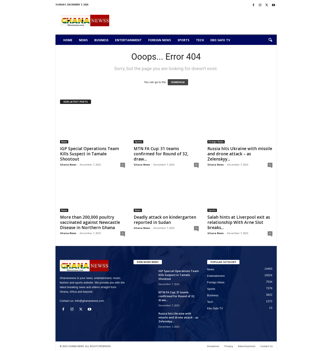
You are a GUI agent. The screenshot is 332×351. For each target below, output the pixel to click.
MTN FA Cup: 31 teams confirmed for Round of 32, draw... (161, 154)
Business (101, 40)
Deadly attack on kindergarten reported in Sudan (165, 219)
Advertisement (246, 346)
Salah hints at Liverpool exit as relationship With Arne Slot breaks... (238, 222)
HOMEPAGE (178, 82)
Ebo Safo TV (220, 40)
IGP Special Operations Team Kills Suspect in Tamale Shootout (89, 154)
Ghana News (68, 164)
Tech (200, 40)
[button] (270, 40)
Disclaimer (213, 346)
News (83, 40)
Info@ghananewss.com (89, 300)
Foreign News (159, 40)
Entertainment (128, 40)
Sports (183, 40)
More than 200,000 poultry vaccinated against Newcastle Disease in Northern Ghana (90, 222)
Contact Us (266, 346)
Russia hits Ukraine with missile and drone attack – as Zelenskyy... (239, 154)
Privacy (229, 346)
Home (67, 40)
